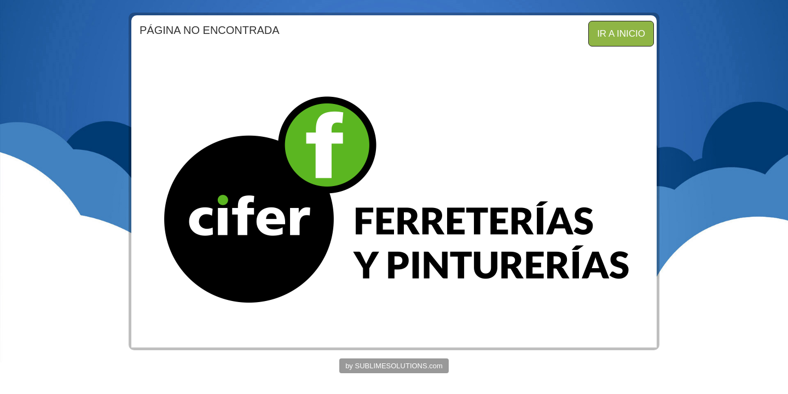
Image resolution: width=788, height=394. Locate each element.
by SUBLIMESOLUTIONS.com (394, 366)
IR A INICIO (621, 33)
